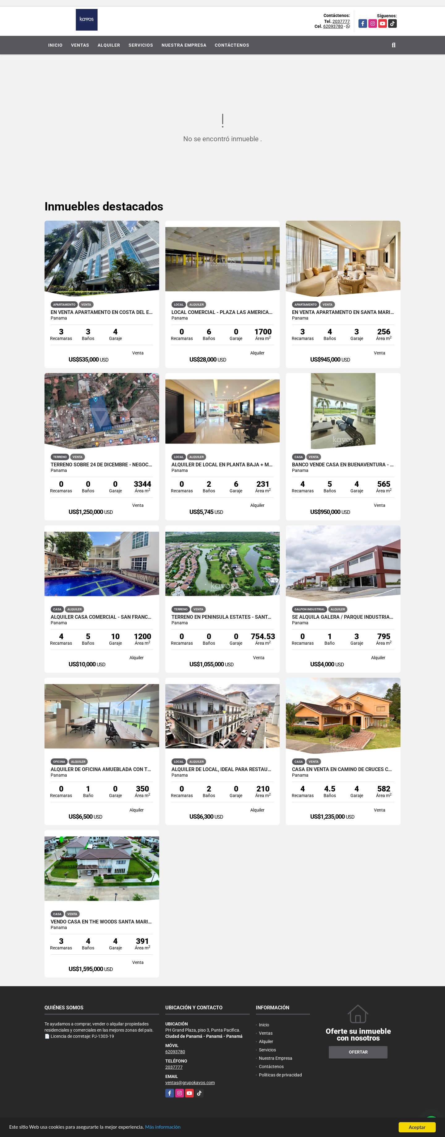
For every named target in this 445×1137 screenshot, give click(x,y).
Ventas (80, 45)
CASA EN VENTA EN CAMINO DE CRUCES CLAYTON (343, 769)
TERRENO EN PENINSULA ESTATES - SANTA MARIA (223, 617)
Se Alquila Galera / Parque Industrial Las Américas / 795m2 (343, 617)
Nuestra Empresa (184, 45)
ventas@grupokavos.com (190, 1082)
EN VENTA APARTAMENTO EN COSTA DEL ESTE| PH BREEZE (102, 312)
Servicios (141, 45)
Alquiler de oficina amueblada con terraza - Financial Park (102, 769)
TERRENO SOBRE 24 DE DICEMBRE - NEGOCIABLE (102, 464)
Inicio (55, 45)
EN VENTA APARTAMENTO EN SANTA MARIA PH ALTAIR (343, 312)
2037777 (341, 21)
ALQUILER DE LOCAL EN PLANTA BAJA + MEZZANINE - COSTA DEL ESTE (223, 464)
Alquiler (109, 45)
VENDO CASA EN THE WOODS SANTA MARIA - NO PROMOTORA (102, 921)
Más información (165, 1128)
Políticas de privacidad (280, 1074)
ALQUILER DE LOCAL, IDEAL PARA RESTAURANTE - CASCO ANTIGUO (223, 769)
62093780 (333, 26)
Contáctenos (232, 45)
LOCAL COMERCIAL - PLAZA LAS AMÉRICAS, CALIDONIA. (223, 312)
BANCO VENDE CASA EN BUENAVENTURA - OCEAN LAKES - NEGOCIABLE (343, 464)
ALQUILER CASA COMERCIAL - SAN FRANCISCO (102, 617)
